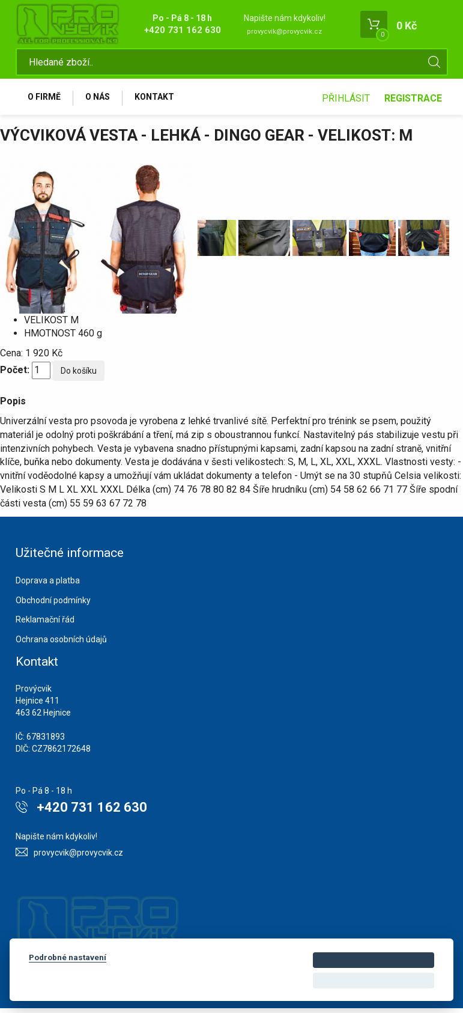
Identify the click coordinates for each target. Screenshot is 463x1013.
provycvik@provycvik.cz (284, 31)
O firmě (45, 100)
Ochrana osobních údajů (61, 644)
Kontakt (161, 100)
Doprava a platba (48, 585)
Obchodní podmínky (53, 605)
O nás (101, 100)
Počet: (14, 374)
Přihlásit (346, 100)
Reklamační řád (45, 624)
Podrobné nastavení (67, 957)
